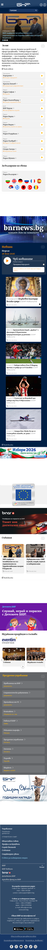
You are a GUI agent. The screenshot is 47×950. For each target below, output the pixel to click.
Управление (7, 829)
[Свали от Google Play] (29, 929)
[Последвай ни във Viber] (35, 947)
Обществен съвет (10, 841)
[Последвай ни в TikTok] (31, 947)
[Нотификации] (41, 4)
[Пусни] (42, 76)
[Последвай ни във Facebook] (11, 947)
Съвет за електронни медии (15, 858)
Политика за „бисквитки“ (34, 940)
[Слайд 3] (5, 40)
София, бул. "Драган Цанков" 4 (23, 888)
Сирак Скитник (9, 847)
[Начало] (23, 4)
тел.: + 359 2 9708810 (23, 903)
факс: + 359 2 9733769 (23, 905)
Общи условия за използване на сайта (23, 936)
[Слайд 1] (3, 40)
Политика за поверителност (14, 940)
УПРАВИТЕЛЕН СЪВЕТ (9, 837)
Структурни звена (10, 854)
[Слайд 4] (7, 40)
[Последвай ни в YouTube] (21, 947)
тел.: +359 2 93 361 (23, 890)
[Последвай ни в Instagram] (16, 947)
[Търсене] (36, 10)
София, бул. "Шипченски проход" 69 (23, 901)
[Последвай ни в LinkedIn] (26, 947)
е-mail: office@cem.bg (23, 907)
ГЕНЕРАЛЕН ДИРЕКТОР (6, 832)
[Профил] (44, 4)
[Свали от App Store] (18, 929)
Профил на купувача (11, 844)
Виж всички (7, 445)
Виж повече (7, 69)
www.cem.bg (23, 910)
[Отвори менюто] (2, 4)
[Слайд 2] (4, 40)
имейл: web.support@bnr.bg (23, 893)
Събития (6, 850)
